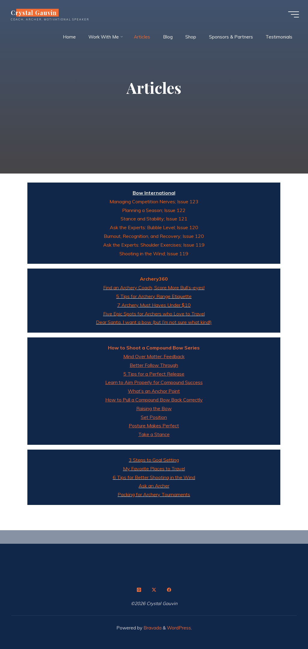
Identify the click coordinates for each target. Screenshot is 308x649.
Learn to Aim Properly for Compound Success (154, 382)
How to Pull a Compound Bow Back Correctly (154, 400)
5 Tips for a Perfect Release (154, 374)
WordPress (179, 628)
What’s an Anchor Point (154, 391)
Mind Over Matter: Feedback (154, 356)
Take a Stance (154, 434)
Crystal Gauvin (34, 13)
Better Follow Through (154, 365)
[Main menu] (293, 14)
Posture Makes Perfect (154, 426)
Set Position (154, 417)
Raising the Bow (154, 408)
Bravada (152, 628)
